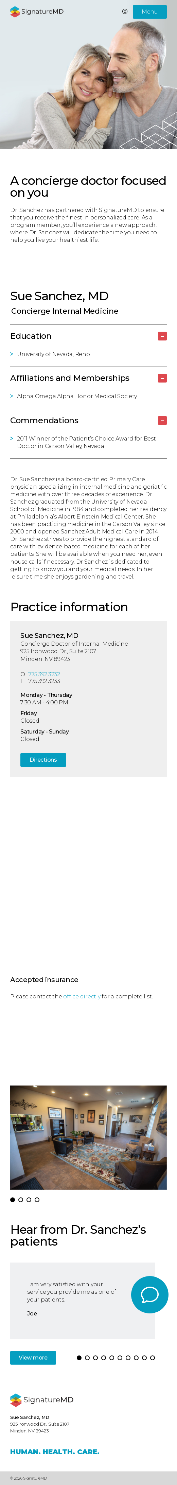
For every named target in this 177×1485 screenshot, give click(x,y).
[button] (12, 1199)
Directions (43, 760)
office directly (81, 996)
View (33, 1357)
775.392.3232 (44, 674)
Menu (150, 11)
